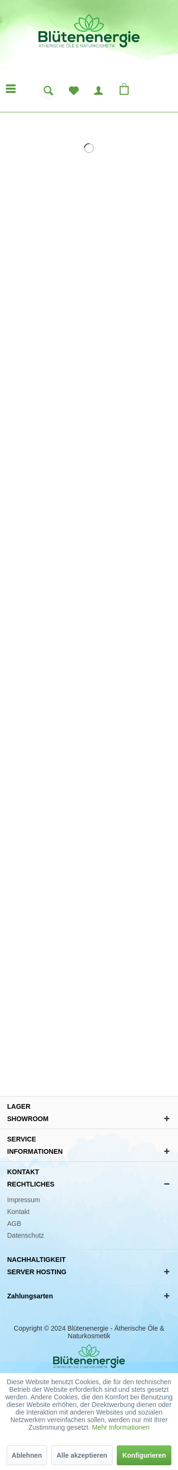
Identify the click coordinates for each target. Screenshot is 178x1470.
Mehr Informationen (121, 1427)
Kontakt (18, 1211)
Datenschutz (25, 1235)
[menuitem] (48, 93)
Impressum (23, 1200)
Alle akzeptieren (81, 1455)
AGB (14, 1223)
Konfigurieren (144, 1455)
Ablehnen (27, 1455)
